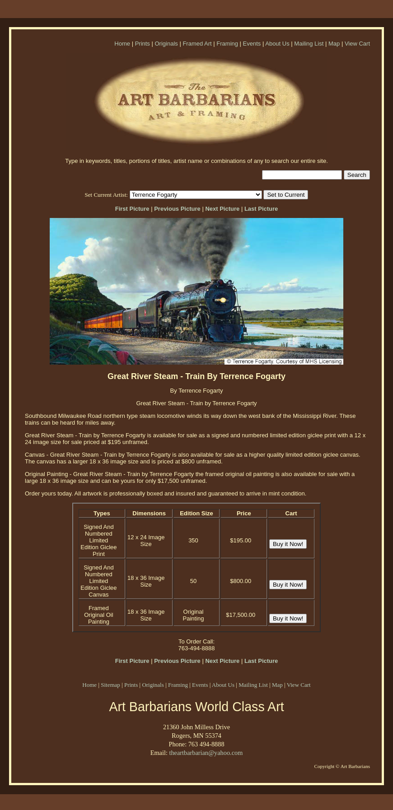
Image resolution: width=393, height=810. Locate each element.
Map (334, 43)
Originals (166, 43)
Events (252, 43)
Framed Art (196, 43)
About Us (277, 43)
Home (122, 43)
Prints (142, 43)
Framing (227, 43)
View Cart (357, 43)
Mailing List (308, 43)
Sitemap (110, 684)
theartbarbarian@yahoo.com (206, 752)
